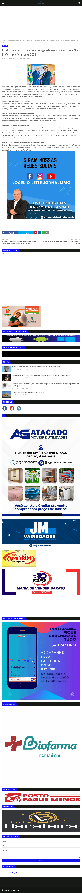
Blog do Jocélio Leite (10, 58)
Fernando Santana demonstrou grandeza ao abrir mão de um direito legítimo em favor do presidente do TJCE (41, 375)
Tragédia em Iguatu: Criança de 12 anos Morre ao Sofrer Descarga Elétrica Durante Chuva (36, 367)
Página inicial (6, 40)
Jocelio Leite (16, 890)
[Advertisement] (41, 22)
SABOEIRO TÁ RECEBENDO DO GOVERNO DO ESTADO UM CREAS (28, 392)
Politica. (13, 40)
